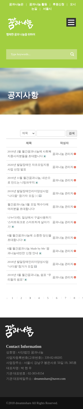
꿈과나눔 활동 (38, 4)
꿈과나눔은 (16, 4)
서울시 (47, 8)
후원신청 (58, 4)
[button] (62, 154)
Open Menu (71, 22)
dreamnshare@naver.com (50, 378)
